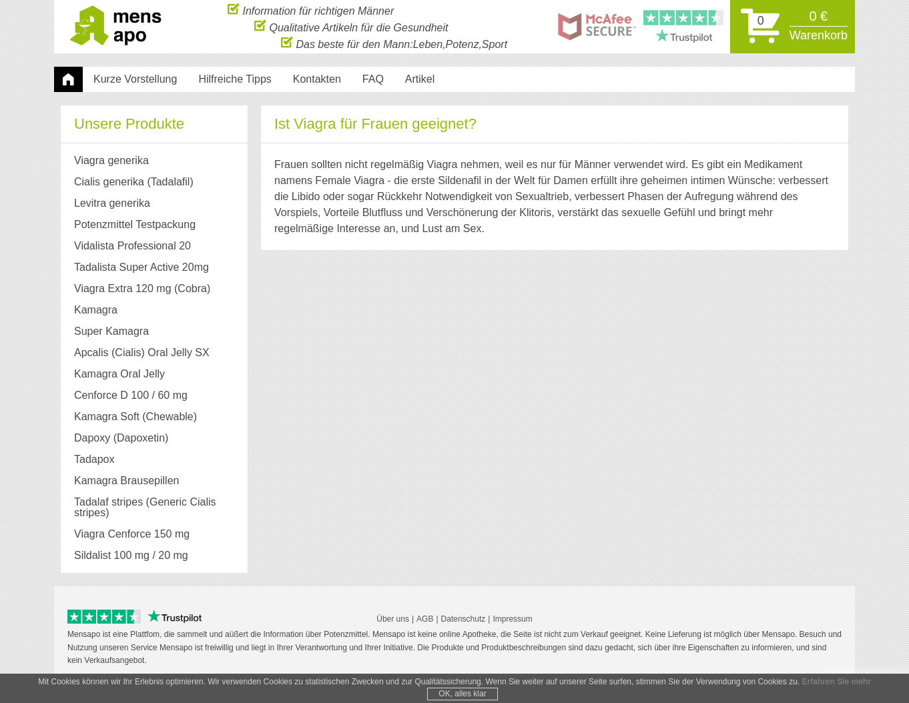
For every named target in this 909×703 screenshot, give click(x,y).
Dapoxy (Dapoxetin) (121, 438)
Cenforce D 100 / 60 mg (131, 395)
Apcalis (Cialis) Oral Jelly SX (142, 352)
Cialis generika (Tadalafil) (134, 181)
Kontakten (317, 79)
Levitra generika (112, 203)
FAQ (373, 79)
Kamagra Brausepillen (126, 480)
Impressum (512, 619)
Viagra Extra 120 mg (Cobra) (142, 288)
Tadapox (94, 459)
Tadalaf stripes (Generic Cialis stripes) (145, 507)
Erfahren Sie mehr (836, 681)
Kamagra (95, 309)
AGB (424, 619)
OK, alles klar (462, 693)
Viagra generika (111, 160)
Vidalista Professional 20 (132, 245)
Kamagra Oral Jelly (119, 374)
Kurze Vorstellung (135, 79)
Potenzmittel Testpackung (135, 224)
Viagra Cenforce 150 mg (132, 534)
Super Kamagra (111, 331)
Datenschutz (463, 619)
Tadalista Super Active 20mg (141, 267)
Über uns (392, 619)
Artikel (419, 79)
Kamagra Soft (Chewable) (135, 416)
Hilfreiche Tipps (234, 79)
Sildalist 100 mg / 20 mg (131, 555)
